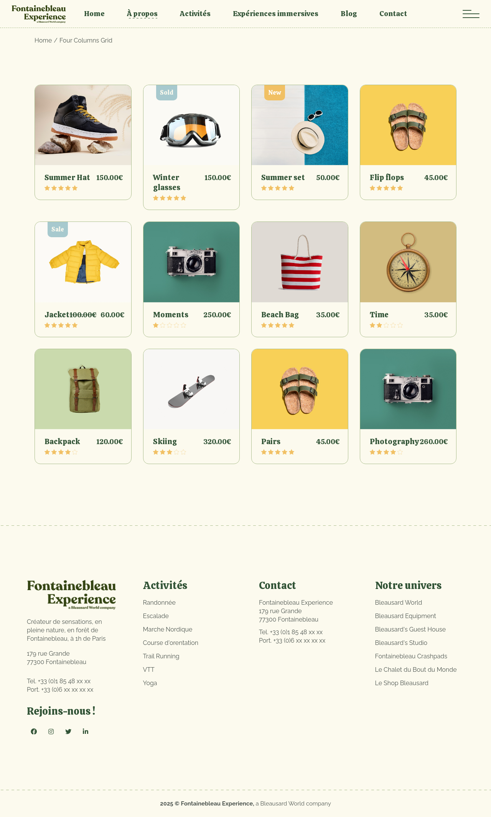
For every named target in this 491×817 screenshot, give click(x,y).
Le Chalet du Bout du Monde (416, 669)
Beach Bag (280, 315)
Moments (170, 315)
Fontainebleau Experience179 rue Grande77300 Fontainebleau (296, 611)
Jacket (56, 315)
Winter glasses (166, 182)
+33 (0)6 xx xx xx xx (67, 689)
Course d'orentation (171, 642)
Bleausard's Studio (401, 642)
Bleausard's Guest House (410, 629)
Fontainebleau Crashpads (411, 656)
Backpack (62, 441)
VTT (149, 669)
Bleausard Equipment (405, 616)
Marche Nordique (168, 629)
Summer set (283, 177)
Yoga (150, 683)
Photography (394, 441)
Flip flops (387, 177)
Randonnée (159, 602)
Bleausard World (398, 602)
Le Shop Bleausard (402, 683)
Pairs (270, 441)
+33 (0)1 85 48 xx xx (64, 681)
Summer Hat (67, 177)
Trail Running (161, 656)
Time (379, 315)
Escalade (156, 616)
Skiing (165, 441)
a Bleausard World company (293, 803)
